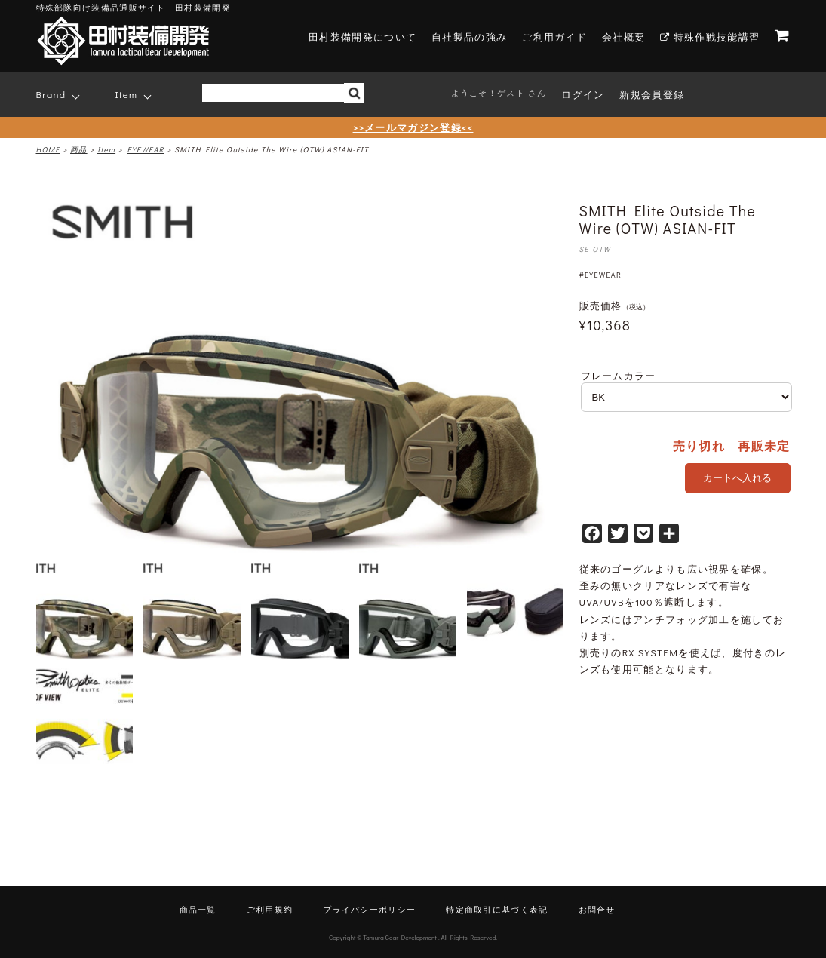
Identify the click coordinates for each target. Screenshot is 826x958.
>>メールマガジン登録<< (413, 127)
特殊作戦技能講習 (710, 36)
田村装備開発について (362, 36)
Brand (51, 94)
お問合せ (597, 909)
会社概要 (623, 36)
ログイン (582, 94)
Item (126, 94)
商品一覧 (198, 909)
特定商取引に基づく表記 (497, 909)
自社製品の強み (469, 36)
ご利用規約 (270, 909)
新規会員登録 (651, 94)
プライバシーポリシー (369, 909)
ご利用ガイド (554, 36)
